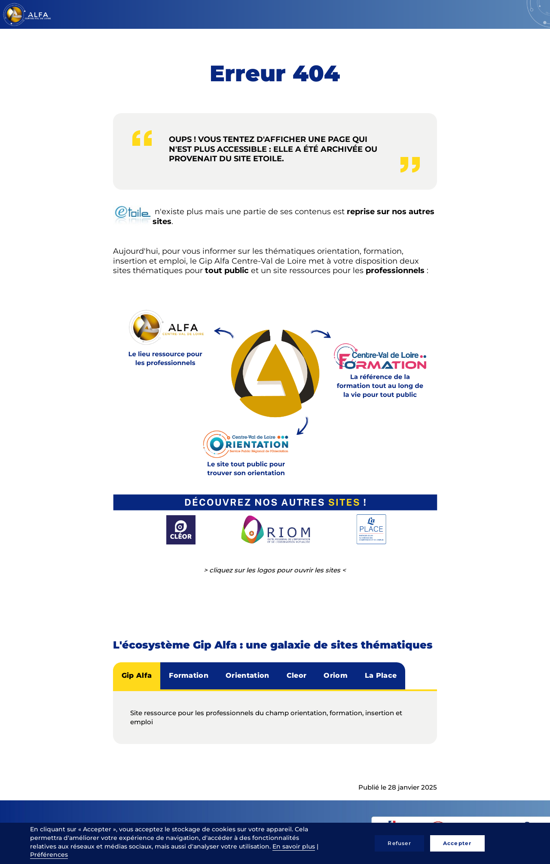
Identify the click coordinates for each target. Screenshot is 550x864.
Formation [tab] (188, 675)
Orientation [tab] (247, 675)
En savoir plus (293, 846)
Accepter (457, 843)
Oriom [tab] (336, 675)
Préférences (49, 854)
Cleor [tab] (297, 675)
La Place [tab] (381, 675)
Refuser (399, 843)
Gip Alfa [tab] (137, 675)
